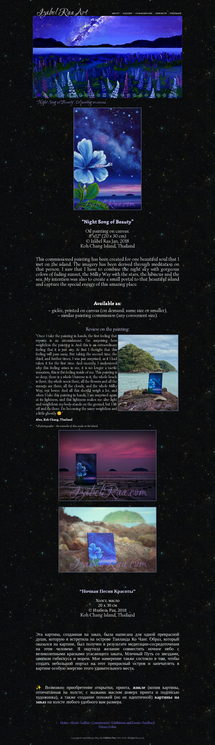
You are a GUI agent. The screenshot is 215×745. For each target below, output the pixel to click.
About (115, 13)
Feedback (175, 13)
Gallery (127, 13)
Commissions (143, 13)
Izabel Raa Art (62, 13)
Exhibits (161, 13)
